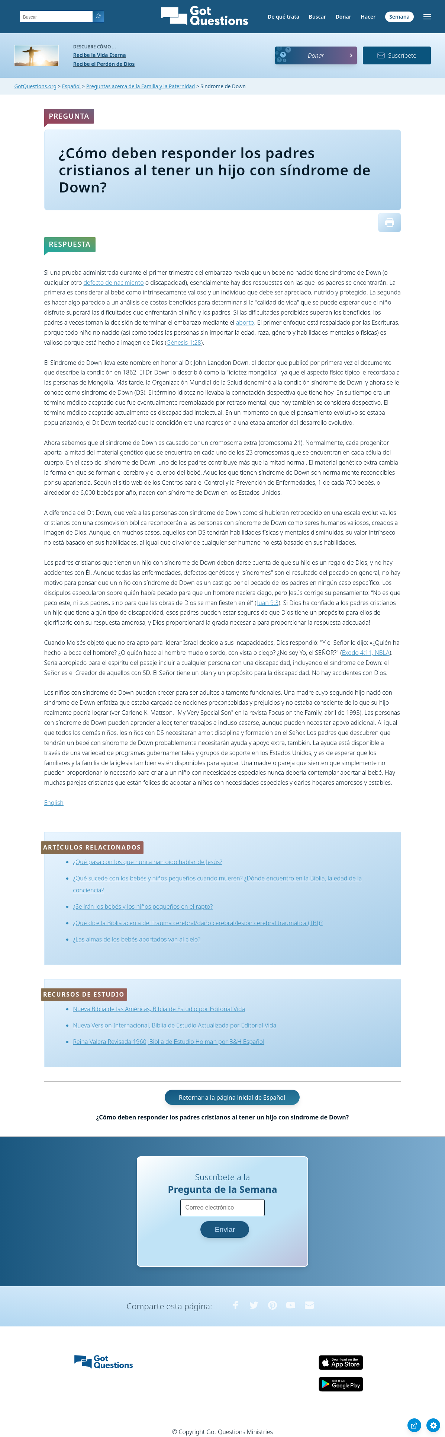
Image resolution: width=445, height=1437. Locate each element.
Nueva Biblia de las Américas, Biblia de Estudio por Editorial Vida (159, 1009)
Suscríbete (396, 55)
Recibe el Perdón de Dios (104, 63)
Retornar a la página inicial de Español (232, 1097)
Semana (399, 16)
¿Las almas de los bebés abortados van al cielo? (136, 939)
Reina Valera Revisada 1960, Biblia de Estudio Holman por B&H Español (168, 1042)
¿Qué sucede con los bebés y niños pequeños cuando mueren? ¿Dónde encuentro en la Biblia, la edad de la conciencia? (217, 884)
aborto (245, 322)
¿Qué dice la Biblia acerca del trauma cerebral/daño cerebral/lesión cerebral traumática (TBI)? (198, 923)
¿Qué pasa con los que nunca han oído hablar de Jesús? (147, 862)
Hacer (368, 16)
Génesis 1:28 (184, 342)
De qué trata (283, 16)
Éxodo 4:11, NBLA (366, 653)
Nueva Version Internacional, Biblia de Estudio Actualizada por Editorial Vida (174, 1025)
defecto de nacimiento (114, 282)
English (54, 803)
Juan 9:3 (267, 603)
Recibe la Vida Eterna (99, 54)
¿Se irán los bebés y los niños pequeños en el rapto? (143, 906)
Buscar (317, 16)
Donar (343, 16)
